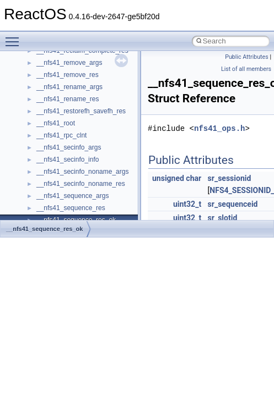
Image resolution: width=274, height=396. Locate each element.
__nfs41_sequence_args (72, 196)
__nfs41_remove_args (69, 63)
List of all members (246, 69)
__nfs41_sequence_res (70, 208)
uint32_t (187, 204)
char (193, 178)
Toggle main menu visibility (15, 36)
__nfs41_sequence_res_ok (44, 229)
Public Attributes (246, 57)
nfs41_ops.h (219, 128)
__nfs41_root (55, 123)
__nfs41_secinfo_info (67, 159)
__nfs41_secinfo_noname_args (82, 171)
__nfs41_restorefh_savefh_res (81, 111)
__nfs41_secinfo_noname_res (80, 184)
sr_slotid (223, 217)
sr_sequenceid (233, 204)
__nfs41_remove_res (67, 75)
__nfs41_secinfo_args (68, 147)
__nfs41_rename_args (69, 87)
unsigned (168, 178)
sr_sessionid (229, 178)
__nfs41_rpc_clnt (61, 135)
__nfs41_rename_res (67, 99)
